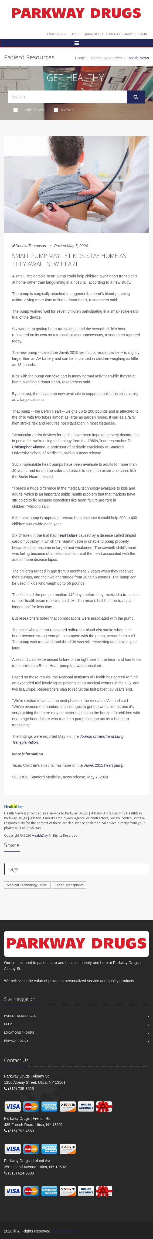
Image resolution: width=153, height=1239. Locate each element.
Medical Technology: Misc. (27, 885)
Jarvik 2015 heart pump (103, 765)
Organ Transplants (69, 885)
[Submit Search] (136, 96)
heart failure (67, 535)
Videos (64, 109)
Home (80, 58)
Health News (28, 109)
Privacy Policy (16, 1040)
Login (142, 33)
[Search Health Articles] (67, 96)
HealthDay (40, 835)
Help (75, 33)
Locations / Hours (19, 1032)
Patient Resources (106, 58)
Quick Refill (94, 33)
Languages (56, 33)
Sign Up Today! (121, 33)
